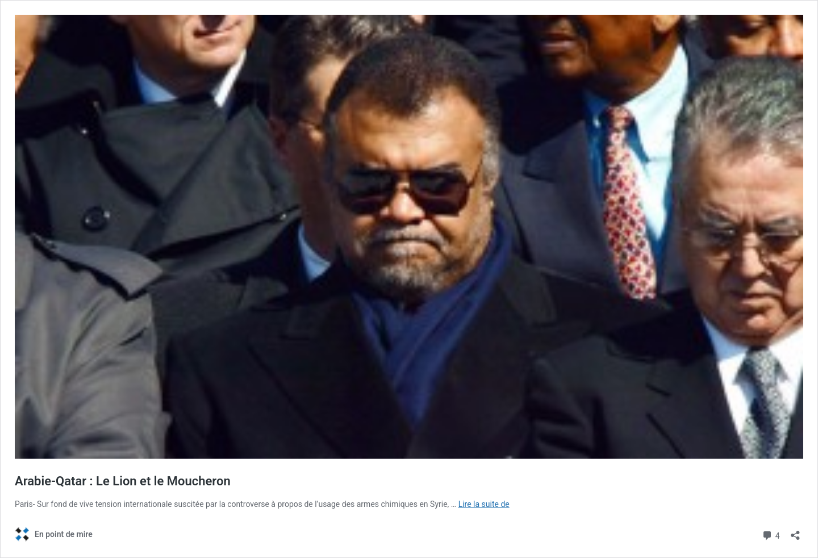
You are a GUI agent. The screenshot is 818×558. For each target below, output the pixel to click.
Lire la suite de (484, 504)
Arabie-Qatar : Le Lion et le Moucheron (123, 481)
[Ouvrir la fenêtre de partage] (795, 531)
